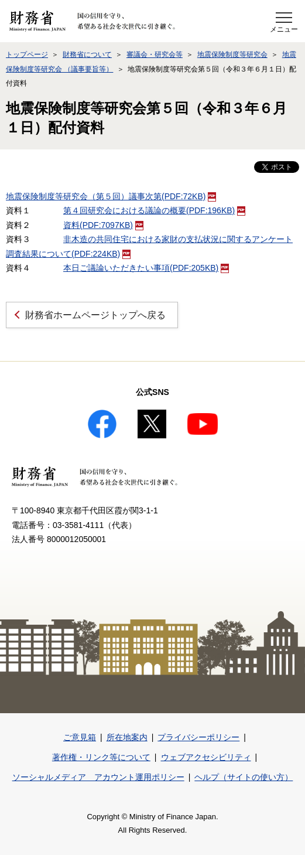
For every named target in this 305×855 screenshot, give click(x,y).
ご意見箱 (79, 737)
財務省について (87, 54)
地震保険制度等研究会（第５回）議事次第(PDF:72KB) (111, 196)
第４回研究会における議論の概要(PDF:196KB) (154, 210)
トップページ (27, 54)
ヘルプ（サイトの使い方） (243, 777)
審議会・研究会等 (154, 54)
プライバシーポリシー (198, 737)
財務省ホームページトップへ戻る (95, 315)
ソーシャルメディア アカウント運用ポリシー (98, 777)
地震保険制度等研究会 (232, 54)
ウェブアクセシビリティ (206, 757)
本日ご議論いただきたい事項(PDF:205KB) (146, 267)
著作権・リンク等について (101, 757)
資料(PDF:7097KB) (103, 225)
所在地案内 (127, 737)
